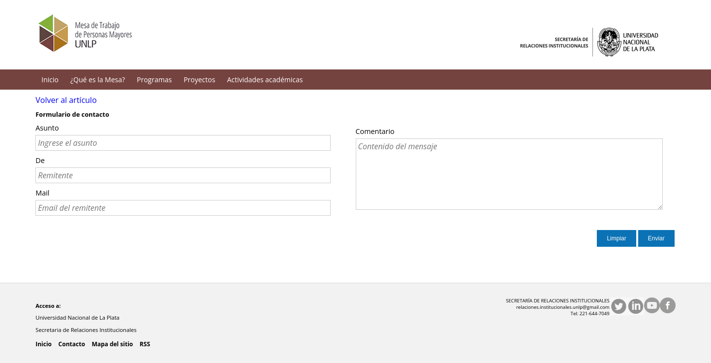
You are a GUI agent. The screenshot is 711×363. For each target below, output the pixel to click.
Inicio (50, 79)
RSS (145, 344)
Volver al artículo (65, 100)
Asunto (47, 127)
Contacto (72, 344)
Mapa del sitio (112, 344)
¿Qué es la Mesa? (97, 79)
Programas (154, 79)
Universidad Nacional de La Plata (78, 317)
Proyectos (199, 79)
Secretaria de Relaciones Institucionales (86, 329)
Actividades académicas (265, 79)
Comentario (375, 131)
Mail (42, 193)
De (40, 160)
